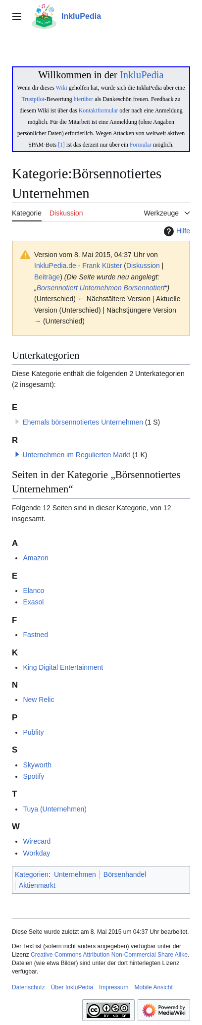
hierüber (83, 99)
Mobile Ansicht (153, 987)
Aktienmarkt (37, 885)
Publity (33, 732)
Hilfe (175, 231)
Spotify (33, 776)
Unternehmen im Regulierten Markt (76, 455)
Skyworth (37, 765)
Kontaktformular (98, 110)
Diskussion (143, 266)
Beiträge (47, 277)
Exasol (33, 602)
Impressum (113, 987)
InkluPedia (142, 74)
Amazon (35, 558)
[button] (17, 454)
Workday (36, 853)
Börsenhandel (124, 874)
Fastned (35, 635)
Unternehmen (101, 288)
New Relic (38, 699)
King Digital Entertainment (63, 667)
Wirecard (36, 841)
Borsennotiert (57, 288)
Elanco (33, 590)
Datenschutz (28, 987)
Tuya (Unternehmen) (55, 809)
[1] (61, 144)
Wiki (61, 87)
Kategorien (32, 874)
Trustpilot (33, 99)
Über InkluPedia (72, 987)
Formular (141, 144)
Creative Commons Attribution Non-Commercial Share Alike (109, 954)
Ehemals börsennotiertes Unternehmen (82, 422)
